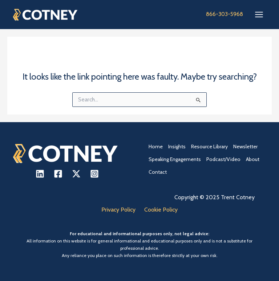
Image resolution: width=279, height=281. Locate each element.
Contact (158, 172)
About (252, 159)
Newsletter (245, 146)
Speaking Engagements (175, 159)
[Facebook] (58, 173)
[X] (76, 173)
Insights (177, 146)
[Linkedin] (40, 173)
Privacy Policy (118, 209)
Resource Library (209, 146)
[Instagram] (94, 173)
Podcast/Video (223, 159)
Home (156, 146)
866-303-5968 (224, 14)
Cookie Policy (161, 209)
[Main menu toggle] (258, 14)
